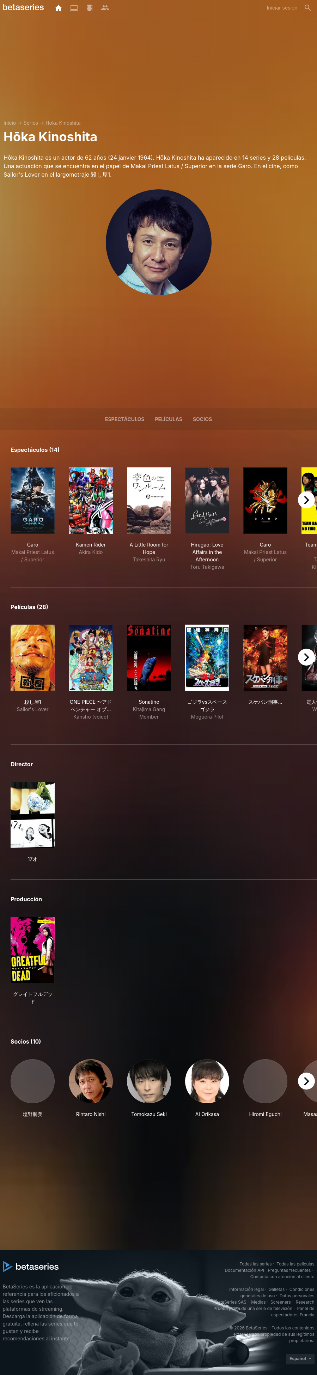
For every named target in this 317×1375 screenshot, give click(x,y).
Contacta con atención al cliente (282, 1276)
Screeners (280, 1302)
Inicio (10, 123)
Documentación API (244, 1270)
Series (30, 123)
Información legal (246, 1289)
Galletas (277, 1289)
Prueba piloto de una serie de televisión (253, 1308)
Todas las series (255, 1264)
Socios (202, 419)
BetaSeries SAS (230, 1302)
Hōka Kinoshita (63, 123)
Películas (168, 419)
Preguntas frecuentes (289, 1270)
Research (305, 1302)
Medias (258, 1302)
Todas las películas (295, 1264)
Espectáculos (125, 419)
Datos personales (297, 1295)
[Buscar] (308, 8)
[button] (33, 1088)
